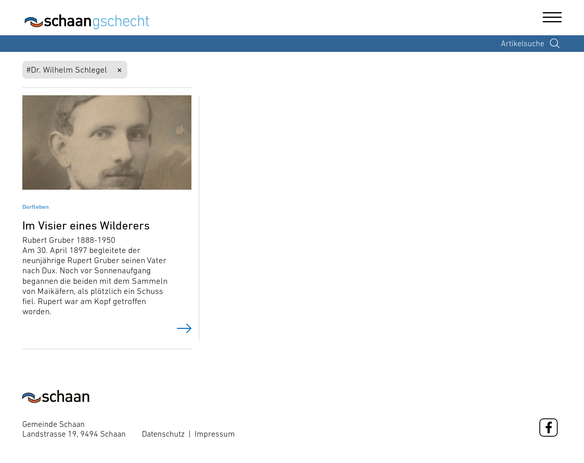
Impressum (215, 433)
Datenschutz (163, 433)
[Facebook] (548, 427)
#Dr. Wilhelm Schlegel (66, 69)
